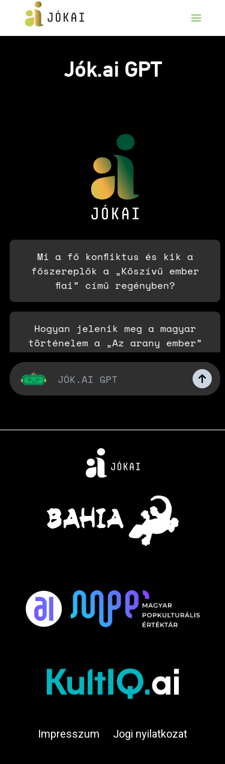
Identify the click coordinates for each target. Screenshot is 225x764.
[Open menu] (196, 17)
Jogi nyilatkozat (150, 733)
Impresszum (69, 733)
